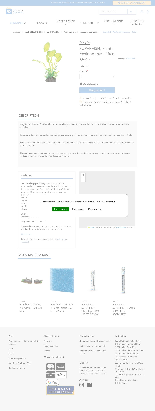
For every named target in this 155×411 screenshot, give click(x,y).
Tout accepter (60, 209)
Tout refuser (78, 209)
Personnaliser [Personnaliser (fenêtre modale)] (95, 209)
